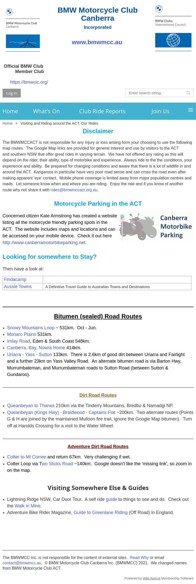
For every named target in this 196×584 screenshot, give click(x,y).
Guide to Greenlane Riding (100, 512)
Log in (11, 93)
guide (111, 499)
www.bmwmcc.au (97, 42)
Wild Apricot (151, 578)
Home (8, 123)
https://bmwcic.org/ (29, 82)
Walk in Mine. (28, 505)
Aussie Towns (18, 286)
